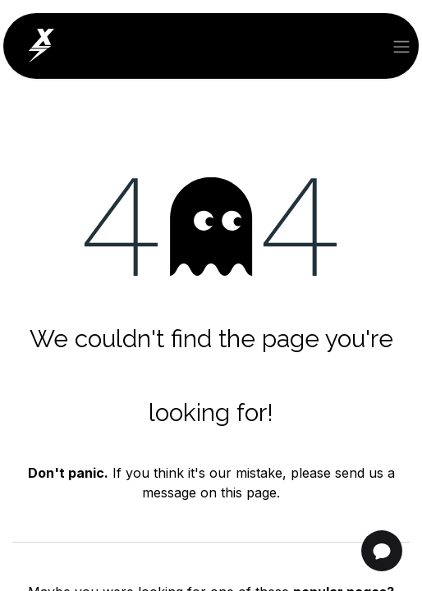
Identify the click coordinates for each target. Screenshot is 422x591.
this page (249, 492)
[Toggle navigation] (401, 46)
